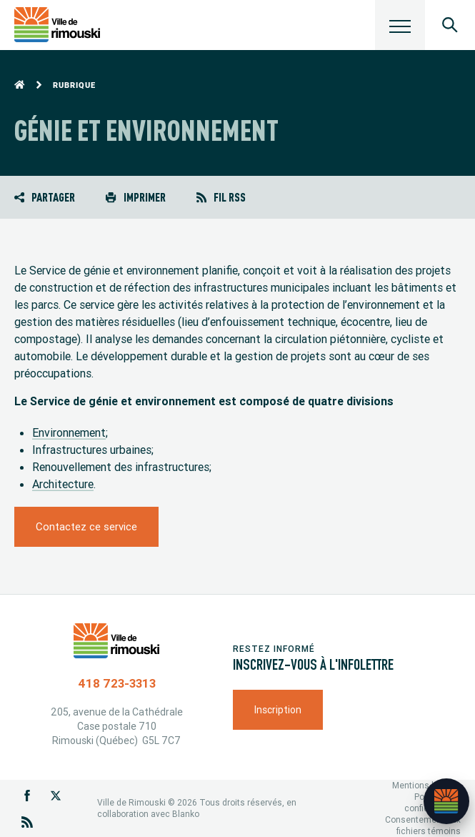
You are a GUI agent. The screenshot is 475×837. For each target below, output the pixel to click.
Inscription (277, 709)
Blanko (185, 813)
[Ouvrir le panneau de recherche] (450, 25)
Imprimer (135, 197)
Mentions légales (426, 785)
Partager (44, 197)
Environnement (69, 432)
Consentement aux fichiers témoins (423, 825)
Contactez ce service (86, 526)
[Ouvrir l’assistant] (446, 801)
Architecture (63, 484)
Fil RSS (221, 197)
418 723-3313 (117, 683)
